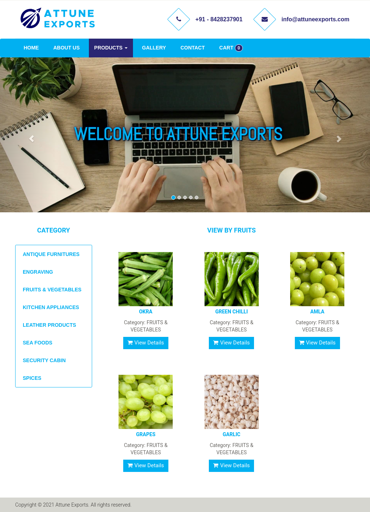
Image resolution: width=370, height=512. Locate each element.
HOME (31, 48)
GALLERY (154, 48)
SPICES (32, 378)
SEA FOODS (37, 343)
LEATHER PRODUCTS (49, 325)
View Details (146, 342)
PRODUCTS (111, 48)
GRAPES (145, 434)
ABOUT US (66, 48)
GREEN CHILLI (231, 311)
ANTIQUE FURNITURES (51, 254)
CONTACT (192, 48)
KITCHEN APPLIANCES (51, 307)
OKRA (145, 311)
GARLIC (231, 434)
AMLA (317, 311)
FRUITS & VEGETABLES (52, 289)
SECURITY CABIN (44, 360)
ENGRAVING (38, 272)
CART (231, 48)
